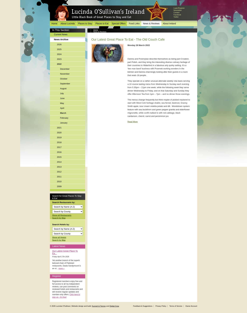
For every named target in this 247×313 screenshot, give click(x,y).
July (62, 93)
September (65, 83)
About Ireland (169, 23)
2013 (59, 167)
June (62, 98)
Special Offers (119, 23)
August (63, 88)
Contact (177, 12)
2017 (59, 147)
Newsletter (178, 10)
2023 (59, 59)
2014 (59, 162)
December (65, 69)
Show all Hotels (59, 237)
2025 (59, 49)
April (62, 108)
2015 (59, 157)
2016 (59, 152)
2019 (59, 137)
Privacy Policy (160, 306)
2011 (59, 176)
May (62, 103)
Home (54, 23)
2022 (59, 64)
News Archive (61, 39)
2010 (59, 181)
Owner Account (191, 306)
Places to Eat (102, 23)
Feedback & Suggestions (142, 306)
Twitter (176, 17)
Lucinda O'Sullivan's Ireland (99, 13)
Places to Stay (85, 23)
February (64, 118)
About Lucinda (68, 23)
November (65, 74)
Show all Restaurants (61, 215)
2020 (59, 132)
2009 (59, 186)
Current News (61, 34)
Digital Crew (114, 306)
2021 (59, 127)
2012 (59, 172)
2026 (59, 44)
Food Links (134, 23)
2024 (59, 54)
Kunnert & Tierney (99, 306)
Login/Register (179, 8)
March (63, 113)
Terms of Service (175, 306)
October (63, 79)
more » (61, 268)
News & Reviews (151, 23)
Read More (133, 121)
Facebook (177, 15)
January (63, 123)
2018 (59, 142)
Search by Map (59, 218)
